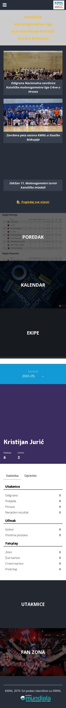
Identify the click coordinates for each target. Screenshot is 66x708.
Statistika (12, 476)
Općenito (30, 476)
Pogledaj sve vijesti (33, 202)
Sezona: (33, 371)
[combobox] (33, 376)
